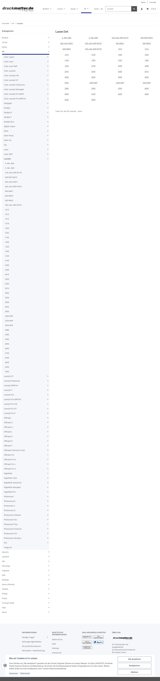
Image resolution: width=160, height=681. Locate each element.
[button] (141, 9)
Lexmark (5, 556)
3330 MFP (147, 83)
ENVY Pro (8, 140)
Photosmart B (9, 501)
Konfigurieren (134, 666)
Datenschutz (57, 639)
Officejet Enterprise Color (14, 450)
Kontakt (153, 2)
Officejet (7, 418)
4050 (67, 94)
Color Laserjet (10, 71)
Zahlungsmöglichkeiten (32, 641)
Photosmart (9, 496)
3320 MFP (120, 83)
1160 (67, 60)
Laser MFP (8, 154)
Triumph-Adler (8, 603)
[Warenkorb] (151, 9)
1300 (147, 60)
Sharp (4, 598)
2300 (147, 66)
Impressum (57, 652)
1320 (67, 66)
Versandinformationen (31, 646)
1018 (93, 54)
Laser (6, 149)
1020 (120, 54)
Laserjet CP (8, 376)
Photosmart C (9, 506)
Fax (5, 145)
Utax (4, 607)
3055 (67, 83)
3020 (67, 77)
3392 (120, 88)
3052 (147, 77)
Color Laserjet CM (11, 75)
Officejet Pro (9, 455)
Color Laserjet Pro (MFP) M (15, 98)
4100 (93, 94)
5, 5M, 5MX (93, 38)
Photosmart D (9, 510)
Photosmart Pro (10, 533)
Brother (5, 38)
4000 (147, 88)
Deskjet (7, 108)
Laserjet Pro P (9, 413)
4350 (93, 99)
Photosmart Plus (11, 524)
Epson (4, 47)
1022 (147, 54)
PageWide (8, 473)
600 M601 (120, 43)
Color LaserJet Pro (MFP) (14, 94)
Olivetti (5, 589)
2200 (120, 66)
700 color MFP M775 (93, 49)
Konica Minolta (8, 584)
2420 (93, 71)
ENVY (6, 131)
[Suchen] (118, 9)
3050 (120, 77)
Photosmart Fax (10, 519)
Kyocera (5, 552)
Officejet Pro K (10, 459)
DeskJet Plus (9, 122)
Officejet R (8, 441)
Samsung (6, 566)
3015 (147, 71)
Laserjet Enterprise (12, 381)
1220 (120, 60)
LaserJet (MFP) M (11, 385)
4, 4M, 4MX (66, 38)
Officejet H (8, 427)
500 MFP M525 (147, 38)
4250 (67, 99)
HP (3, 51)
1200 (93, 60)
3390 (93, 88)
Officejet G (8, 422)
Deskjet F (8, 117)
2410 (67, 71)
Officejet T (8, 445)
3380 (67, 88)
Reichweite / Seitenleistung (33, 650)
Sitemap (55, 648)
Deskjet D (8, 112)
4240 (147, 94)
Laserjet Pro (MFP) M (12, 399)
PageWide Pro (10, 492)
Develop (5, 580)
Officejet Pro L (10, 464)
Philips (5, 593)
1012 (147, 49)
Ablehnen (134, 672)
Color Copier (9, 57)
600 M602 (147, 43)
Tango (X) (8, 547)
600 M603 (67, 49)
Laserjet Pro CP (10, 408)
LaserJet (7, 159)
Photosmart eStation (12, 515)
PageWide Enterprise (13, 482)
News (143, 2)
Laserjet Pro (9, 395)
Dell (3, 575)
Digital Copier (9, 126)
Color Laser (8, 61)
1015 (67, 54)
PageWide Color (10, 478)
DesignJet (8, 103)
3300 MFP (93, 83)
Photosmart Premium (13, 529)
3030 (93, 77)
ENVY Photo (9, 135)
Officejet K (8, 436)
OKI (3, 561)
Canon (4, 42)
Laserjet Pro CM (10, 404)
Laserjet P (8, 390)
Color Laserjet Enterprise (14, 85)
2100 (93, 66)
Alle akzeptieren (134, 659)
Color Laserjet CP (11, 80)
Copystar (5, 570)
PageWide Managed (12, 487)
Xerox (4, 612)
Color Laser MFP (10, 66)
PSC (5, 543)
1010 (120, 49)
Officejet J (8, 432)
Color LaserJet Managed (14, 89)
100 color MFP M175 (120, 38)
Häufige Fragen (28, 637)
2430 (120, 71)
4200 (120, 94)
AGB (54, 644)
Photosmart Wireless (12, 538)
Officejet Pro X (10, 469)
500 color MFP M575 (93, 43)
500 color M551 (66, 43)
